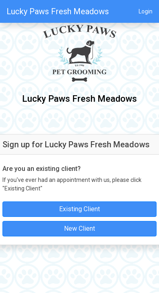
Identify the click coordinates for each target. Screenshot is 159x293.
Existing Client (79, 209)
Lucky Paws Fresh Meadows (58, 11)
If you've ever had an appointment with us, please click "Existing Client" (71, 184)
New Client (79, 228)
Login (145, 11)
